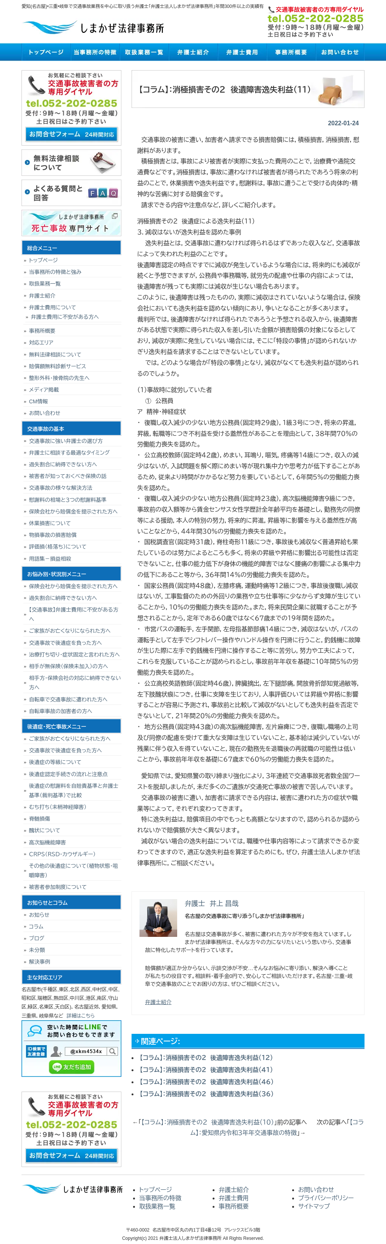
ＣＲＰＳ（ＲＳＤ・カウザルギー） (62, 854)
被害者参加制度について (58, 887)
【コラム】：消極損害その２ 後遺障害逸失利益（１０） (207, 1122)
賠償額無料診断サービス (57, 366)
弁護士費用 (242, 52)
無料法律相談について (55, 355)
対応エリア (41, 343)
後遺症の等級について (55, 762)
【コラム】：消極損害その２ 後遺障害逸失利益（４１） (206, 1070)
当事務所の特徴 (94, 52)
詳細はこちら (81, 1016)
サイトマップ (314, 1206)
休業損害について (50, 523)
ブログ (36, 938)
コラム (36, 927)
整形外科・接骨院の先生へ (59, 378)
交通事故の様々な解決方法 (60, 488)
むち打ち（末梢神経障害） (58, 807)
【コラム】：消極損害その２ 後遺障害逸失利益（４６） (207, 1082)
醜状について (44, 830)
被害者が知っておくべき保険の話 (68, 476)
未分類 (37, 950)
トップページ (45, 52)
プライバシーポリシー (326, 1198)
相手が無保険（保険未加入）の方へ (68, 666)
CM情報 (38, 401)
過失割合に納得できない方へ (63, 464)
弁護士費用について (52, 307)
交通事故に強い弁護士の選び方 (66, 441)
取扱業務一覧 (143, 52)
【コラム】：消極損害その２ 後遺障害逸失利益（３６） (207, 1094)
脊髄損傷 (39, 819)
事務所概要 (291, 52)
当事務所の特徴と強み (55, 272)
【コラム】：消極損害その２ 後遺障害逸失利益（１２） (206, 1058)
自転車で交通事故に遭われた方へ (68, 700)
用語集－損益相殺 (50, 559)
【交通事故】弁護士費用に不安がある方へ (73, 614)
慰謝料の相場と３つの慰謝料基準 (68, 500)
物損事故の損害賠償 (53, 535)
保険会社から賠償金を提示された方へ (73, 512)
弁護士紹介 (193, 52)
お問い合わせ (340, 52)
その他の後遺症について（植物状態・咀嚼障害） (73, 870)
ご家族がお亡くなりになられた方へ (70, 631)
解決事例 (39, 962)
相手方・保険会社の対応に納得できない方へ (75, 682)
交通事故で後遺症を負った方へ (65, 643)
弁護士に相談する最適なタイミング (69, 453)
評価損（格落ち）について (57, 547)
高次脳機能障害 (47, 843)
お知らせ (39, 915)
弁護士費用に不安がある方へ (65, 317)
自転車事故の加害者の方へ (60, 711)
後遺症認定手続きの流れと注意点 (68, 774)
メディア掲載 (44, 390)
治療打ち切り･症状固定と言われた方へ (74, 655)
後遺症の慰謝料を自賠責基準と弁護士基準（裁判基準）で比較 (73, 790)
